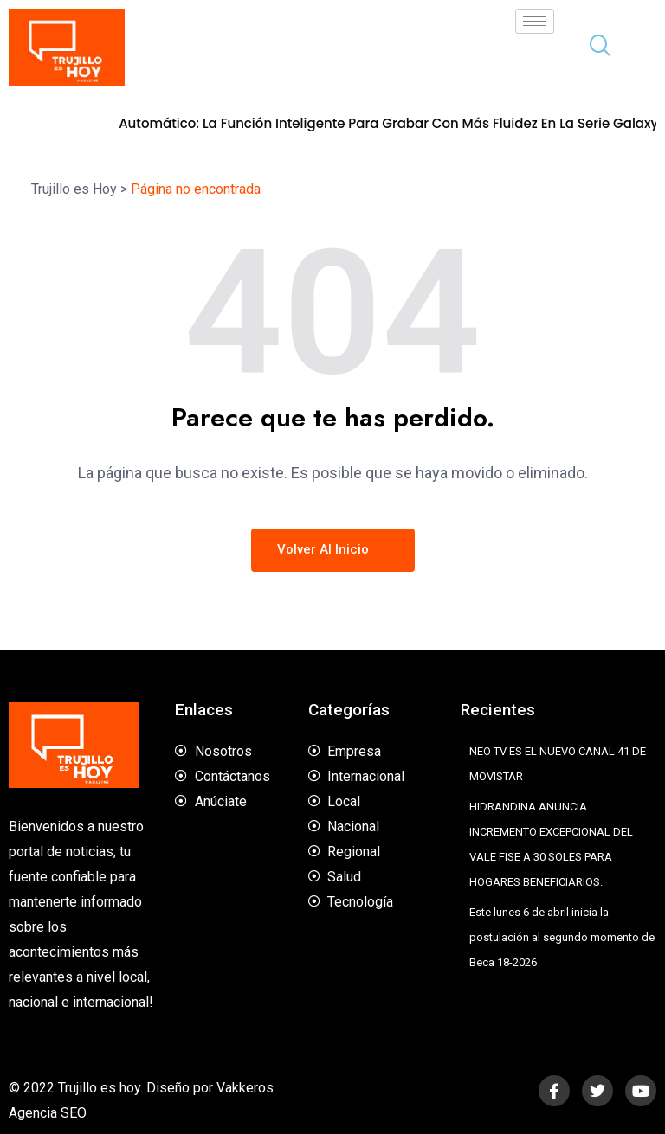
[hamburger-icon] (534, 21)
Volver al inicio (333, 549)
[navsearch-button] (593, 47)
